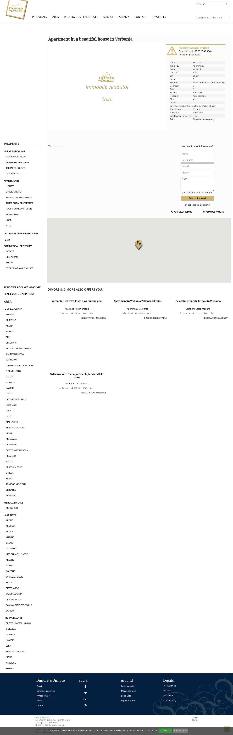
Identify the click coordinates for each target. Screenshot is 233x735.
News (39, 700)
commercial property (18, 246)
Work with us (169, 685)
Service (108, 17)
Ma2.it (194, 720)
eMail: (41, 725)
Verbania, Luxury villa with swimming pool (77, 301)
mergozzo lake (13, 502)
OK (165, 730)
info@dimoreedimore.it (54, 725)
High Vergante (128, 700)
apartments (11, 180)
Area (55, 17)
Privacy (167, 690)
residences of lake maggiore (22, 287)
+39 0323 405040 (181, 211)
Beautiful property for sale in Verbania (198, 301)
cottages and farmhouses (21, 233)
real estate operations (19, 293)
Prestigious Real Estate (81, 17)
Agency (124, 17)
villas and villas (14, 151)
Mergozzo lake (128, 690)
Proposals (39, 17)
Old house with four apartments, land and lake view (77, 376)
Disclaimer (168, 695)
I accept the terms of (198, 192)
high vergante (13, 617)
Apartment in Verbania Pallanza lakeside (138, 301)
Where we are (44, 695)
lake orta (10, 515)
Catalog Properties (46, 690)
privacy (208, 192)
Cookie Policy (170, 700)
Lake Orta (126, 695)
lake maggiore (13, 309)
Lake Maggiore (128, 686)
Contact (140, 17)
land (7, 240)
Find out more (180, 730)
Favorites (159, 17)
